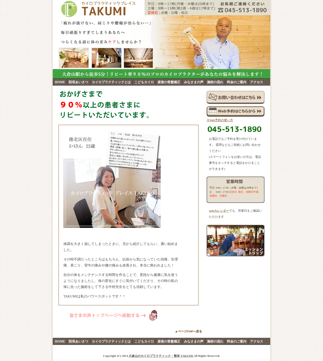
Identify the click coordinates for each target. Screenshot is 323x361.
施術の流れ (215, 82)
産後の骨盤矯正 (169, 82)
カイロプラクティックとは (111, 82)
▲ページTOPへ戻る (188, 331)
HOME (60, 82)
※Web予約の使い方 (220, 120)
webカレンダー (219, 210)
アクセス (256, 82)
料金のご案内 (236, 82)
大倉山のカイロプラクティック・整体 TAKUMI (161, 356)
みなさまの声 (193, 82)
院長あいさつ (78, 82)
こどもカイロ (144, 82)
